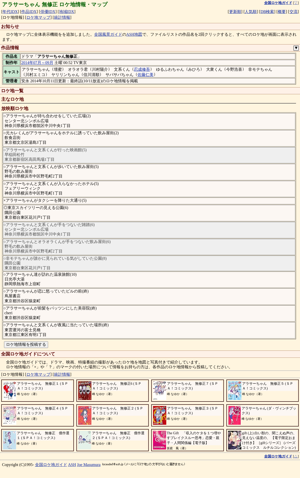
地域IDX (66, 12)
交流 (293, 12)
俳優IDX (47, 12)
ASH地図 (134, 34)
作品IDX (28, 12)
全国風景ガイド (108, 34)
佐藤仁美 (145, 74)
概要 (282, 12)
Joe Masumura (89, 464)
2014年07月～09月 (37, 62)
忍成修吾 (142, 69)
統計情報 (62, 17)
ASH (72, 464)
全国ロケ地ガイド (51, 464)
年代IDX (10, 12)
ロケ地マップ (38, 17)
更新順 (235, 12)
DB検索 (267, 12)
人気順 (251, 12)
